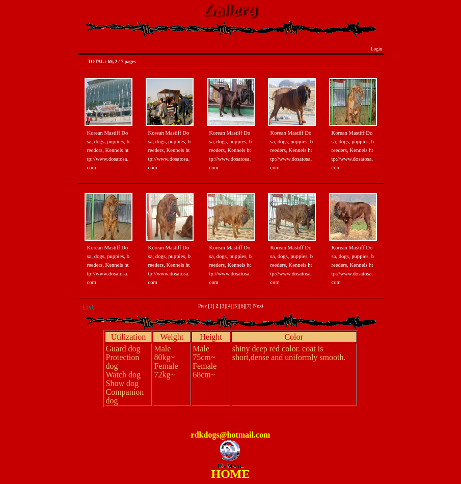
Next (258, 306)
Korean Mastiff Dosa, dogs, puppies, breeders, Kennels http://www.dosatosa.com (108, 150)
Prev (202, 306)
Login (377, 49)
